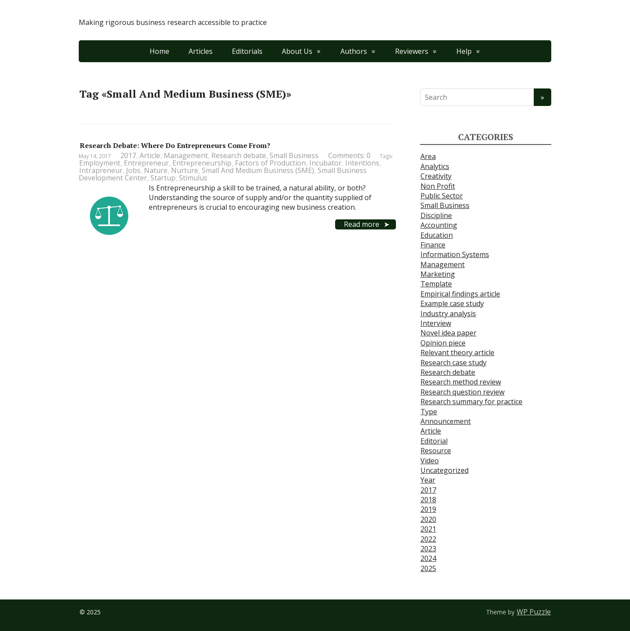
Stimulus (193, 178)
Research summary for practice (471, 401)
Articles (201, 51)
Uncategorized (444, 470)
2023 (428, 548)
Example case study (452, 303)
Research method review (460, 382)
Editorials (247, 51)
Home (159, 51)
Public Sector (441, 196)
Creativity (436, 176)
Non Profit (437, 186)
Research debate (238, 155)
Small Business (294, 155)
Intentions (362, 163)
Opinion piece (443, 343)
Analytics (434, 166)
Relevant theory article (457, 352)
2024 (428, 558)
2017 (128, 155)
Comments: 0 (349, 155)
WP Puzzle (534, 612)
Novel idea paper (448, 333)
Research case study (453, 362)
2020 (428, 519)
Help (464, 51)
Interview (435, 323)
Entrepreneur (146, 163)
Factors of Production (270, 163)
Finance (432, 245)
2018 (428, 499)
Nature (156, 170)
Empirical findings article (460, 294)
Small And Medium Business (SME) (258, 170)
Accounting (438, 225)
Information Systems (454, 254)
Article (150, 155)
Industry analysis (448, 313)
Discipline (436, 215)
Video (429, 460)
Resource (435, 450)
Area (428, 156)
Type (428, 411)
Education (436, 235)
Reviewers (411, 51)
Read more (361, 224)
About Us (297, 51)
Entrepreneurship (201, 163)
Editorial (434, 441)
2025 (428, 568)
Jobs (133, 170)
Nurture (184, 170)
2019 (428, 509)
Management (186, 155)
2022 (428, 539)
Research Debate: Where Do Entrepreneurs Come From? (175, 145)
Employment (99, 163)
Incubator (325, 163)
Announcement (445, 421)
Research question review (462, 392)
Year (427, 480)
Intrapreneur (100, 170)
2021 (428, 529)
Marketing (437, 274)
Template (436, 284)
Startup (162, 178)
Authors (353, 51)
